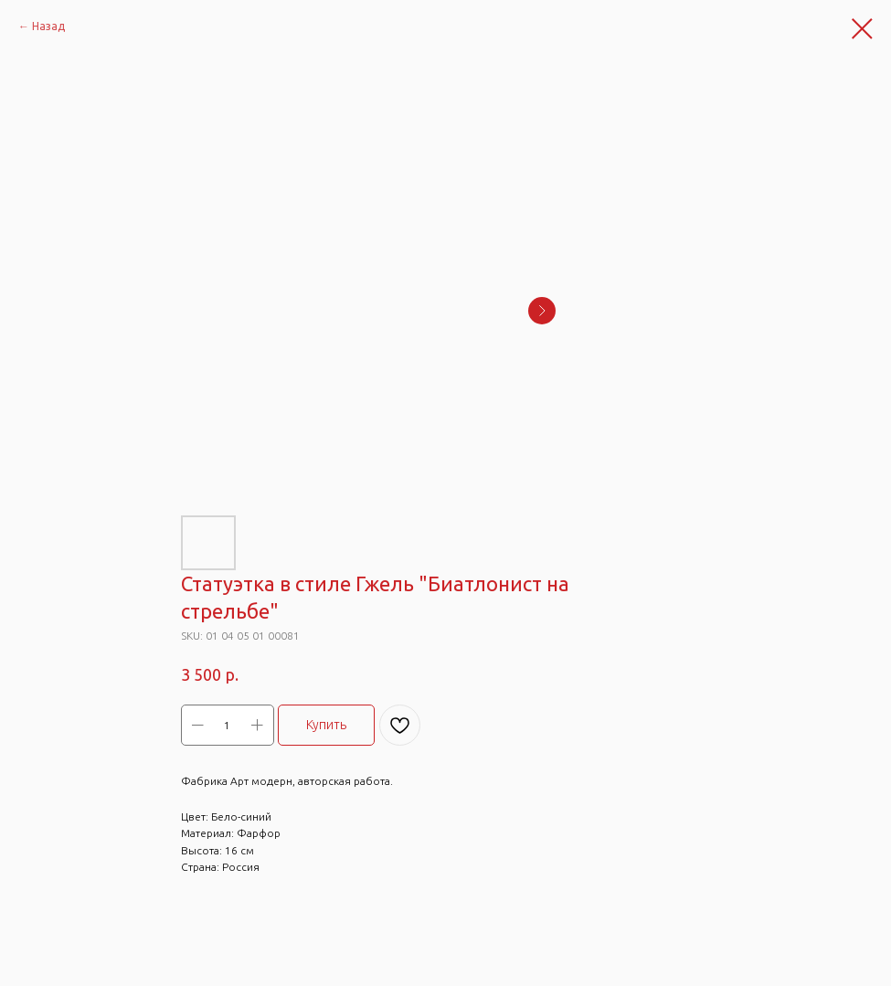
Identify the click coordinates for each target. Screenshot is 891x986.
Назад (48, 26)
